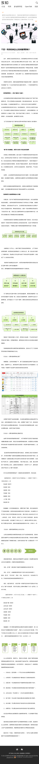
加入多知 (16, 753)
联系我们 (28, 753)
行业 (3, 6)
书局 (9, 6)
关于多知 (11, 753)
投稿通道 (22, 753)
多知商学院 (18, 6)
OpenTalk (28, 6)
